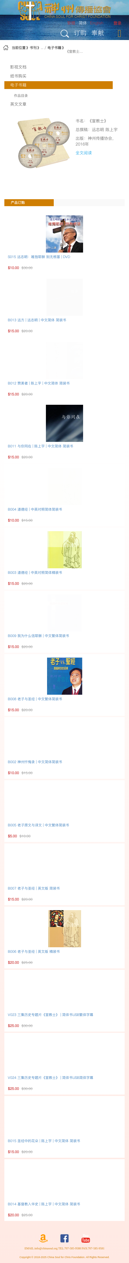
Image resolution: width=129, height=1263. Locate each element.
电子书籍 (54, 47)
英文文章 (18, 104)
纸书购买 (18, 76)
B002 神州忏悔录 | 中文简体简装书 (35, 761)
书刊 (33, 47)
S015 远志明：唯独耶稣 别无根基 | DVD (39, 256)
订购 (80, 32)
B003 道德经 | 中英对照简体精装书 (35, 572)
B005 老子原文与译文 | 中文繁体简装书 (38, 825)
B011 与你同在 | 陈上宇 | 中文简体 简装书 (40, 446)
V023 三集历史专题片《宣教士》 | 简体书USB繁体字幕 (50, 1014)
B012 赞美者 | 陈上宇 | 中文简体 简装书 (39, 383)
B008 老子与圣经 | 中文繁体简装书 (35, 698)
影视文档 (18, 67)
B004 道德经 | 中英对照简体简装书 (35, 509)
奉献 (97, 32)
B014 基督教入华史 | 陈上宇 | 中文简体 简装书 (44, 1204)
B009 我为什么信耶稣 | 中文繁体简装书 (38, 635)
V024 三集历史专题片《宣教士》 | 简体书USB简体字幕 (50, 1077)
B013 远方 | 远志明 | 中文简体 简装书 (37, 319)
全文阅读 (84, 153)
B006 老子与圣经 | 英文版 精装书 (34, 951)
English (96, 23)
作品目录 (21, 95)
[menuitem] (117, 23)
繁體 (71, 23)
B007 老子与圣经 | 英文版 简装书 (34, 888)
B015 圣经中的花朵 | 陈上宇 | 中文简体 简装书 (44, 1140)
